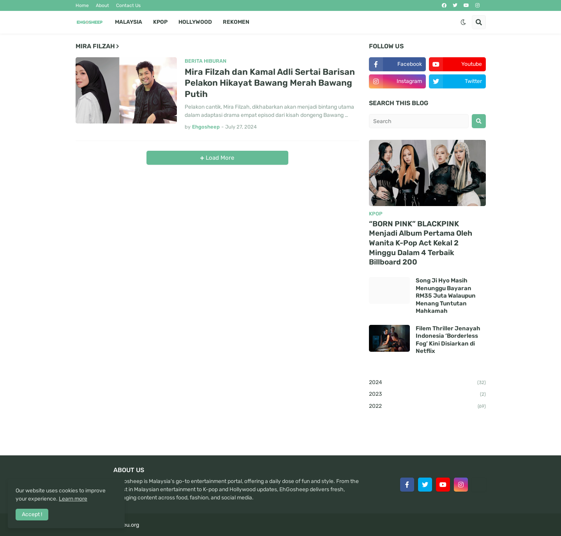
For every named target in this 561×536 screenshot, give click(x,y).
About (102, 5)
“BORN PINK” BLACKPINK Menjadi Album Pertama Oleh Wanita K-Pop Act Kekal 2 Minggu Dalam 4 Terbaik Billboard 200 (420, 243)
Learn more (73, 498)
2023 (427, 394)
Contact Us (128, 5)
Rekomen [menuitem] (236, 22)
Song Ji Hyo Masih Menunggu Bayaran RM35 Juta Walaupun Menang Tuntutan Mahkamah (446, 295)
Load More (219, 157)
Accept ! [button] (32, 514)
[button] (463, 22)
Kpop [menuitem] (160, 22)
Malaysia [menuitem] (128, 22)
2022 (427, 407)
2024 (427, 383)
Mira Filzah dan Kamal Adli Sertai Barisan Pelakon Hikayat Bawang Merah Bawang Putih (270, 83)
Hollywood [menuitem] (195, 22)
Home (82, 5)
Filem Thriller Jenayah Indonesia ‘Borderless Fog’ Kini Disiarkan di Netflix (448, 340)
